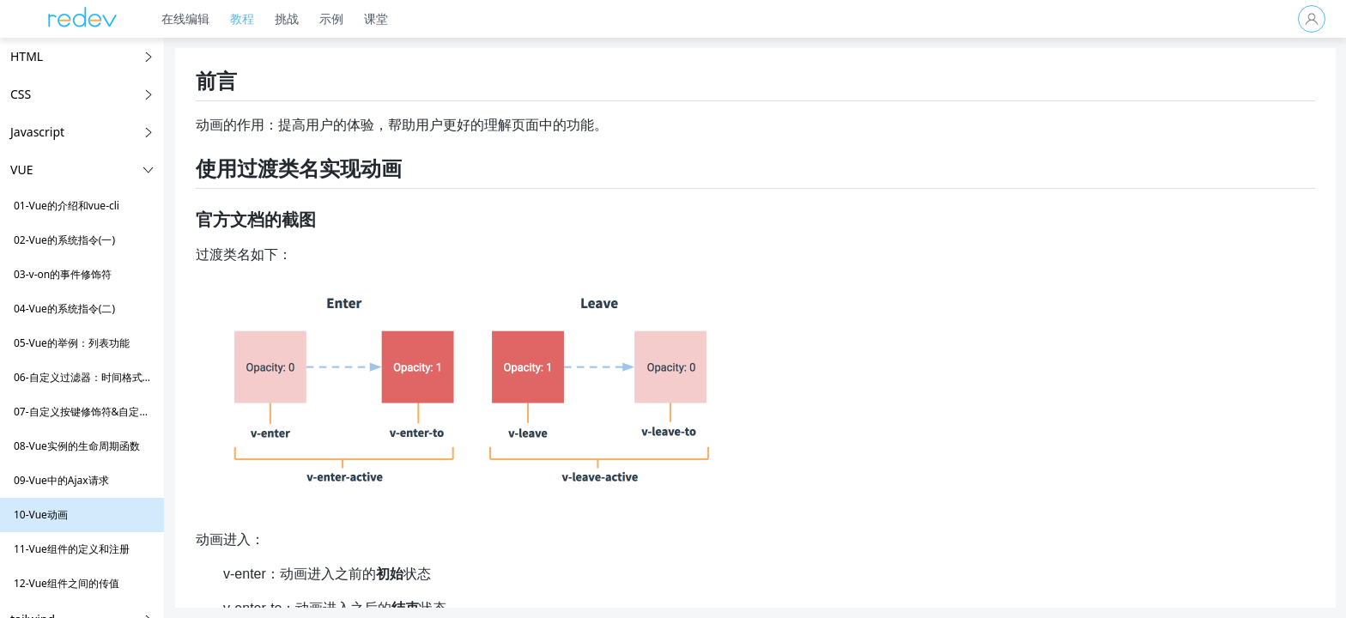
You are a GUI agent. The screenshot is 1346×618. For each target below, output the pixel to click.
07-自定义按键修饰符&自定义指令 (92, 411)
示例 (342, 18)
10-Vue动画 (41, 514)
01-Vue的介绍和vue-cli (66, 205)
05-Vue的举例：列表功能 (72, 343)
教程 (252, 18)
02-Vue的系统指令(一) (64, 240)
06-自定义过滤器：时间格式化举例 (93, 377)
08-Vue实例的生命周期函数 (77, 446)
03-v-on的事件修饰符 (63, 274)
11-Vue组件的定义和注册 (72, 549)
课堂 (386, 18)
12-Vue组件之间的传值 (66, 583)
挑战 (297, 18)
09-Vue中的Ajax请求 (61, 480)
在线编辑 (196, 18)
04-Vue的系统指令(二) (64, 308)
